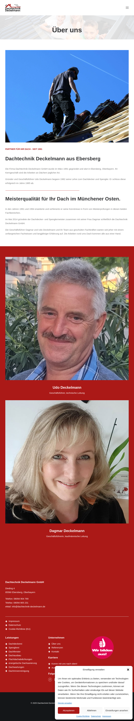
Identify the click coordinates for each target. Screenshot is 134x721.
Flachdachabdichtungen (20, 659)
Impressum (106, 716)
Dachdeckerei (15, 643)
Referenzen (57, 647)
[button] (128, 669)
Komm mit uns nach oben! (64, 663)
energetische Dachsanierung (23, 663)
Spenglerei (14, 647)
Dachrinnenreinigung (19, 671)
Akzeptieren (68, 710)
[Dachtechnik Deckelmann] (13, 7)
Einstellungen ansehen (117, 710)
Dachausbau (15, 655)
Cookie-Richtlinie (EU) (20, 629)
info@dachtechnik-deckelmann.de (28, 606)
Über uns (56, 643)
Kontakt (55, 651)
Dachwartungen (16, 667)
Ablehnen (91, 710)
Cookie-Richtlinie (83, 716)
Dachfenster (15, 651)
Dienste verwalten (65, 703)
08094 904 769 (21, 598)
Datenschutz (96, 716)
